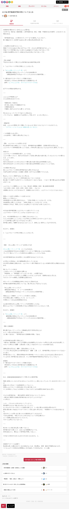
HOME (28, 501)
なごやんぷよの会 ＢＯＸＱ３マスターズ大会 (23, 82)
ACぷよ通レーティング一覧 (14, 70)
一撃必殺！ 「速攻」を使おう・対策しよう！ (13, 478)
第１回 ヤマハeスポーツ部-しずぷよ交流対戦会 (14, 484)
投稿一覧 (33, 501)
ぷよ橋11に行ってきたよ (9, 473)
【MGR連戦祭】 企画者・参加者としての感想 (14, 467)
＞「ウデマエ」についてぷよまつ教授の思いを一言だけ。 (20, 127)
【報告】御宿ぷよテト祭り (9, 489)
